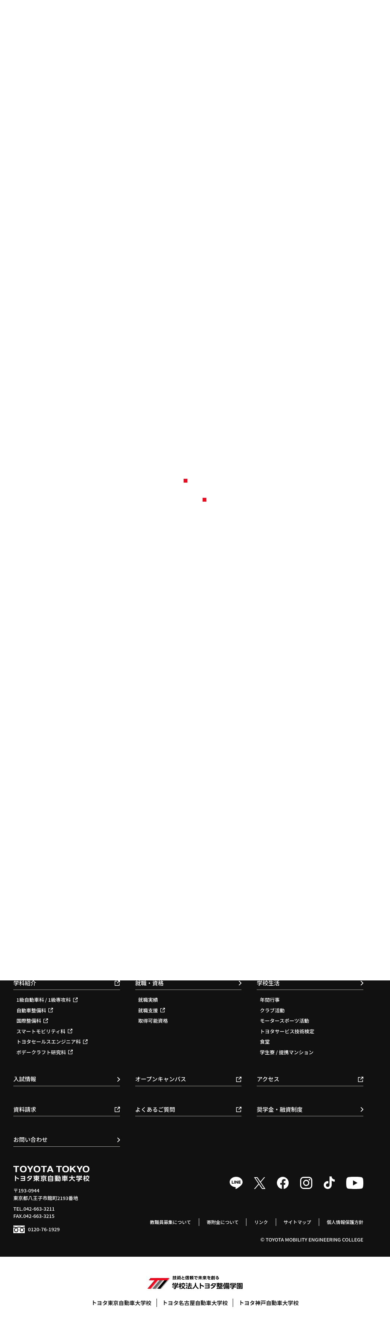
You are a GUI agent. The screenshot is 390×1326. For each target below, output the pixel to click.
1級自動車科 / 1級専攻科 (47, 999)
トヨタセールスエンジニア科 (52, 1041)
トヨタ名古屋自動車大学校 (195, 1303)
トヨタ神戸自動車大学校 (269, 1303)
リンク (256, 1222)
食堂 (265, 1041)
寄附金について (216, 1222)
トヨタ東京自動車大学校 (121, 1303)
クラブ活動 (272, 1010)
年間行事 (270, 999)
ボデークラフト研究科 (44, 1052)
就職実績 (148, 999)
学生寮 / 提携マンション (286, 1052)
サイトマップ (294, 1222)
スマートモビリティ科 (44, 1031)
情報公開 (270, 955)
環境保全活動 (274, 945)
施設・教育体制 (277, 935)
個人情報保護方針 (343, 1222)
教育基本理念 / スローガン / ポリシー (301, 903)
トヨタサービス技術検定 (287, 1031)
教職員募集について (162, 1222)
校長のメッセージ (279, 914)
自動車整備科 (34, 1010)
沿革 (265, 924)
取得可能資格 (153, 1020)
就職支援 (151, 1010)
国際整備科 (32, 1020)
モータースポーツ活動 (284, 1020)
